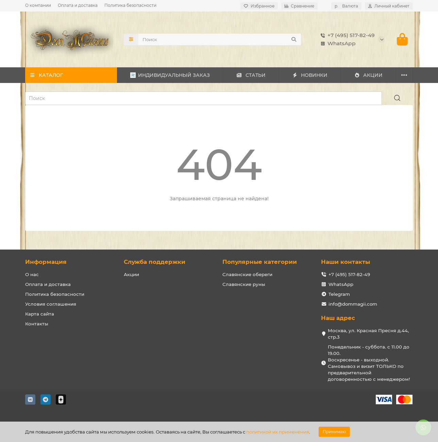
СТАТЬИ (251, 75)
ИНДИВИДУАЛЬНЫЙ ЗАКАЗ (170, 75)
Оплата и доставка (78, 5)
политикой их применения (277, 432)
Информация (46, 261)
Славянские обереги (247, 274)
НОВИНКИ (310, 75)
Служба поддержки (154, 261)
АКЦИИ (368, 75)
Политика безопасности (130, 5)
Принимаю (334, 431)
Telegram (339, 294)
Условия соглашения (50, 304)
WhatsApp (337, 43)
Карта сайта (39, 314)
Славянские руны (243, 284)
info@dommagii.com (352, 304)
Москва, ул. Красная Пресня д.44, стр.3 (368, 334)
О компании (38, 5)
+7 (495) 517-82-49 (346, 35)
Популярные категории (259, 261)
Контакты (36, 323)
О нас (32, 274)
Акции (131, 274)
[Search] (219, 39)
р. (346, 5)
